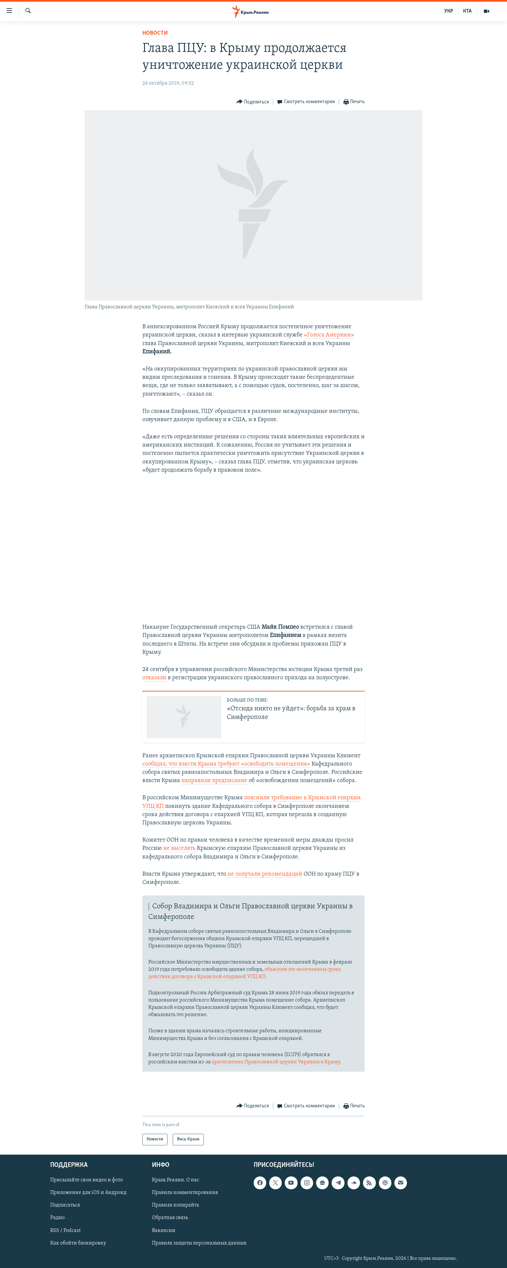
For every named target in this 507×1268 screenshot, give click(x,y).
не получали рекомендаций (264, 874)
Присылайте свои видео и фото (86, 1180)
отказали (154, 678)
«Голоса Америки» (329, 335)
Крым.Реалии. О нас (175, 1180)
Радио (57, 1217)
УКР (448, 11)
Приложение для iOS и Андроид (88, 1192)
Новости (155, 33)
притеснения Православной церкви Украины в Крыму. (276, 1062)
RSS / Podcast (65, 1230)
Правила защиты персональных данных (199, 1243)
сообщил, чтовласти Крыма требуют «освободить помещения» (226, 764)
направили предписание (214, 780)
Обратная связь (170, 1217)
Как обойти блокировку (78, 1243)
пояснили (257, 798)
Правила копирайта (175, 1205)
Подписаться (65, 1205)
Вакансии (163, 1230)
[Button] (252, 102)
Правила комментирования (185, 1192)
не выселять (180, 848)
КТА (467, 11)
